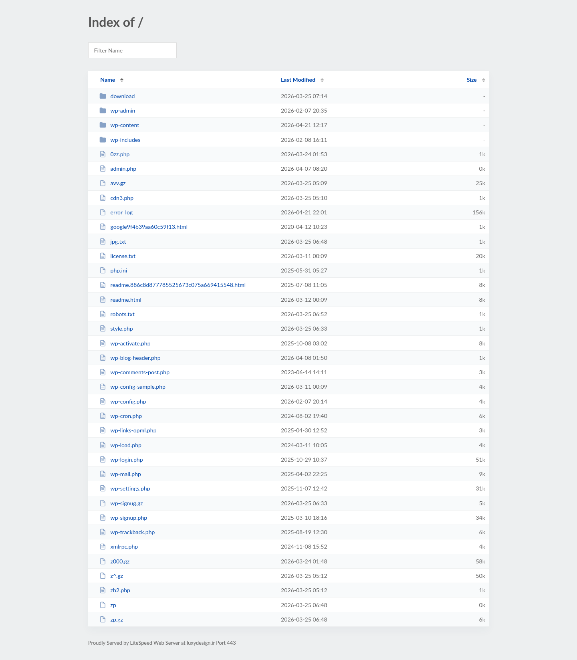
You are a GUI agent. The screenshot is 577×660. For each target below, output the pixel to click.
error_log (116, 212)
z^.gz (111, 575)
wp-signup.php (123, 517)
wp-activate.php (124, 343)
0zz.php (114, 154)
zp (107, 604)
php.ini (113, 270)
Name (107, 79)
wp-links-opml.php (127, 430)
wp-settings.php (124, 488)
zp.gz (111, 619)
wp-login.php (121, 459)
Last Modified (298, 79)
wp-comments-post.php (134, 372)
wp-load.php (120, 445)
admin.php (117, 168)
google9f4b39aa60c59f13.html (143, 226)
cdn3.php (116, 197)
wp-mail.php (120, 473)
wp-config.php (122, 401)
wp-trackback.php (127, 532)
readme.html (120, 299)
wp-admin (117, 110)
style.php (116, 328)
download (117, 96)
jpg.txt (112, 241)
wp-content (119, 124)
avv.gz (112, 183)
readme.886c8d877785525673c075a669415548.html (172, 284)
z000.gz (114, 561)
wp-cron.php (120, 415)
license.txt (117, 255)
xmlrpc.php (118, 546)
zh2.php (114, 590)
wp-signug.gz (121, 503)
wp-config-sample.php (132, 386)
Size (472, 79)
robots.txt (117, 314)
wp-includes (119, 139)
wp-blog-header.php (129, 357)
